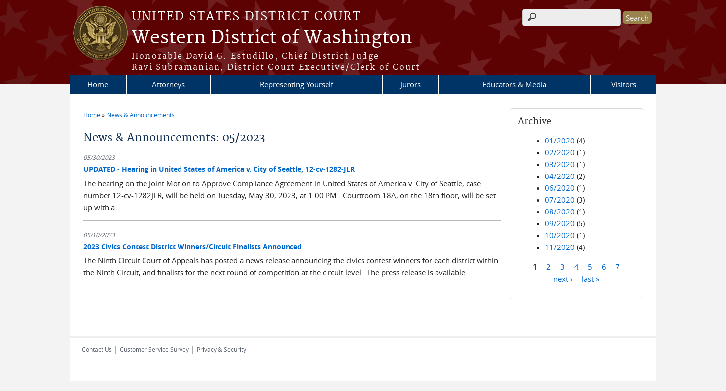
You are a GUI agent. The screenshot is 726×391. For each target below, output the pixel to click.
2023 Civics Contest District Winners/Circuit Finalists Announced (192, 246)
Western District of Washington (272, 38)
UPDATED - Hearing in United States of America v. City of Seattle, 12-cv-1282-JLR (219, 169)
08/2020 (560, 211)
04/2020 (560, 176)
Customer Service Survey (154, 349)
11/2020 (560, 247)
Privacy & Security (221, 349)
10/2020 (560, 235)
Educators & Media (514, 84)
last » (590, 278)
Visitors (623, 84)
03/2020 (560, 164)
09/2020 (560, 223)
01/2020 (560, 140)
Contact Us (97, 349)
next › (563, 278)
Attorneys (168, 84)
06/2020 (560, 188)
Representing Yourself (296, 84)
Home (97, 84)
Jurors (410, 84)
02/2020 (560, 152)
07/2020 (560, 200)
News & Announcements (141, 115)
